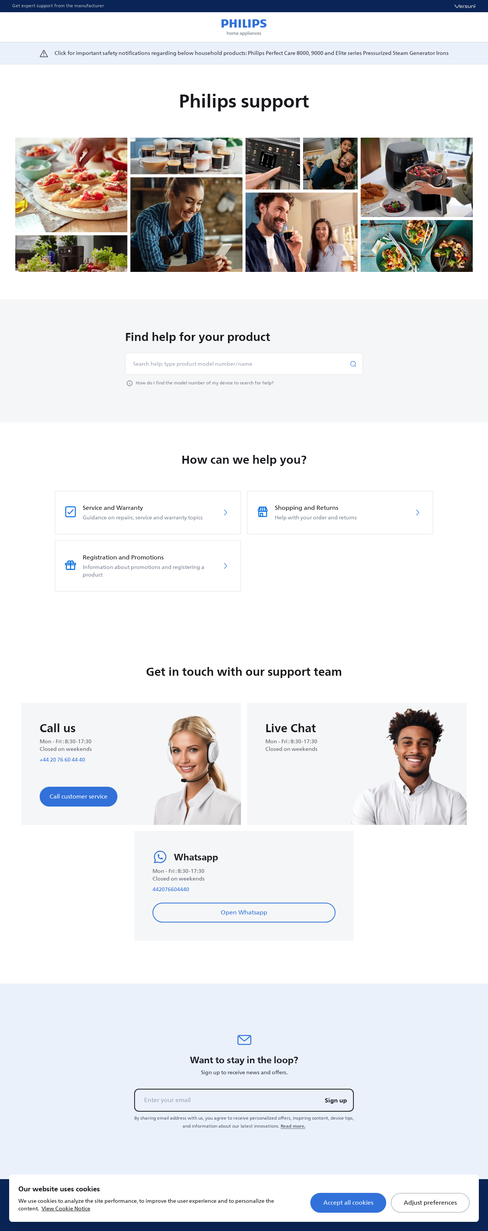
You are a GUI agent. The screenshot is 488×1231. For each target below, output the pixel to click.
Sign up (336, 1100)
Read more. (293, 1126)
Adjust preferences (430, 1203)
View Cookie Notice (66, 1208)
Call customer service (79, 797)
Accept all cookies (348, 1203)
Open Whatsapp (244, 913)
